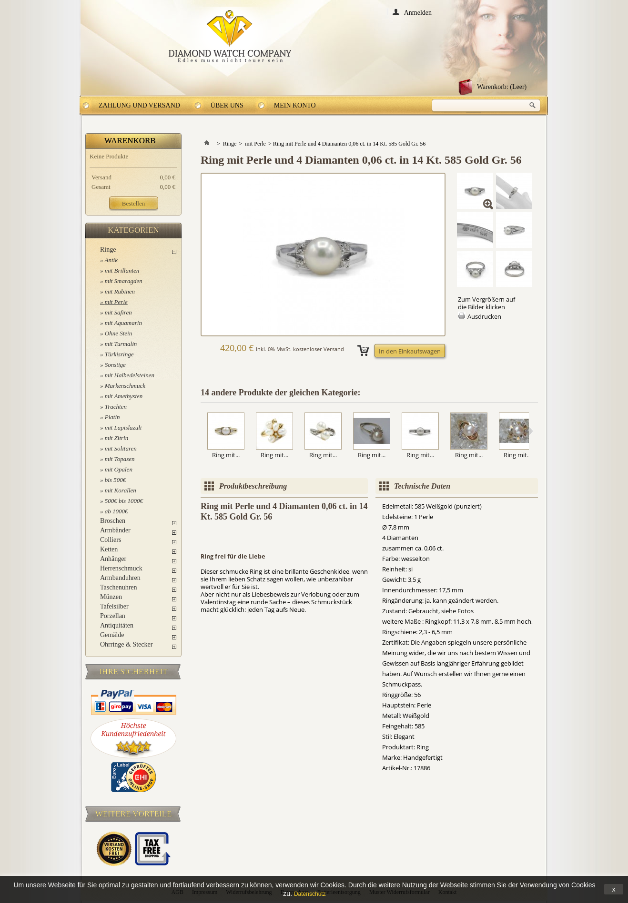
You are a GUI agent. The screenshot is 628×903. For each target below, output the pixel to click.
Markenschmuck (125, 385)
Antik (111, 260)
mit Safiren (118, 312)
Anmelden (418, 12)
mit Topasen (120, 458)
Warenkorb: (502, 86)
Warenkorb (130, 140)
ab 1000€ (116, 511)
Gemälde (112, 634)
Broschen (112, 520)
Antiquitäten (116, 625)
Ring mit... (226, 455)
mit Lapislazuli (123, 427)
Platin (112, 417)
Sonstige (115, 364)
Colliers (110, 539)
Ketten (109, 549)
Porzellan (112, 615)
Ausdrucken (484, 316)
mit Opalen (118, 469)
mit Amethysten (124, 396)
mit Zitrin (117, 438)
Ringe (108, 249)
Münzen (111, 596)
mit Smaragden (123, 281)
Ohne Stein (118, 333)
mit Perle (116, 301)
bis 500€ (115, 479)
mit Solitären (121, 448)
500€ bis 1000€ (124, 500)
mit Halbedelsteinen (129, 375)
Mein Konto (295, 105)
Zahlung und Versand (139, 105)
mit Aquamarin (123, 322)
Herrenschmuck (121, 568)
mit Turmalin (121, 343)
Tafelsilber (114, 606)
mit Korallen (120, 490)
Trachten (116, 406)
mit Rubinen (120, 291)
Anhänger (113, 558)
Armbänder (115, 530)
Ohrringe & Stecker (126, 644)
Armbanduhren (120, 577)
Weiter (531, 431)
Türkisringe (119, 354)
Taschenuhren (118, 587)
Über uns (227, 105)
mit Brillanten (122, 270)
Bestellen (133, 203)
